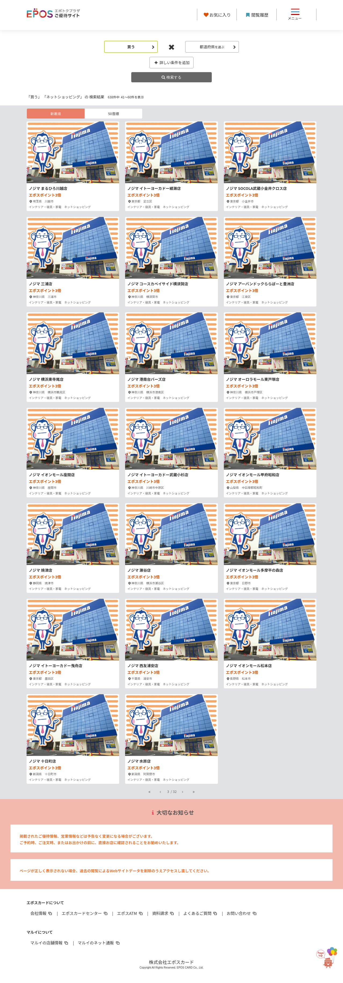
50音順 (113, 113)
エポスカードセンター (84, 913)
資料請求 (163, 913)
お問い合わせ (242, 913)
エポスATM (130, 913)
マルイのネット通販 (99, 942)
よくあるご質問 (200, 913)
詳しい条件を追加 (172, 62)
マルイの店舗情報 (49, 942)
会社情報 (41, 913)
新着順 (55, 113)
